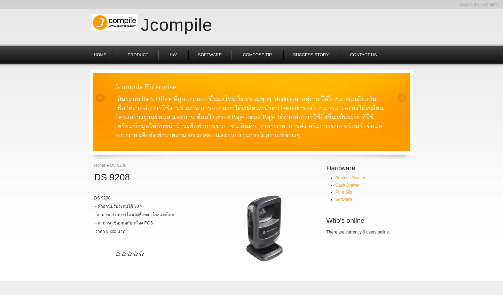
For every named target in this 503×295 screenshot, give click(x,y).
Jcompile (177, 23)
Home (99, 165)
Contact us (363, 54)
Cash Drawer (348, 185)
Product (138, 54)
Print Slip (344, 192)
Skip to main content (479, 4)
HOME (100, 54)
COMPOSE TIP (258, 54)
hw (174, 54)
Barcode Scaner (351, 177)
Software (210, 54)
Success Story (311, 54)
